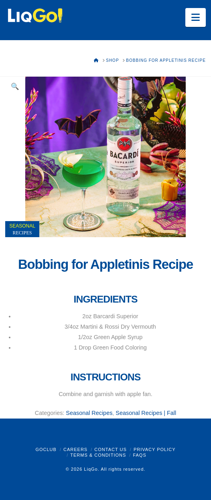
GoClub (45, 449)
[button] (195, 17)
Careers (75, 449)
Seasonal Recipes (89, 413)
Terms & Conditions (98, 455)
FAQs (139, 455)
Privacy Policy (155, 449)
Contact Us (110, 449)
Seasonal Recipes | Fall (146, 413)
